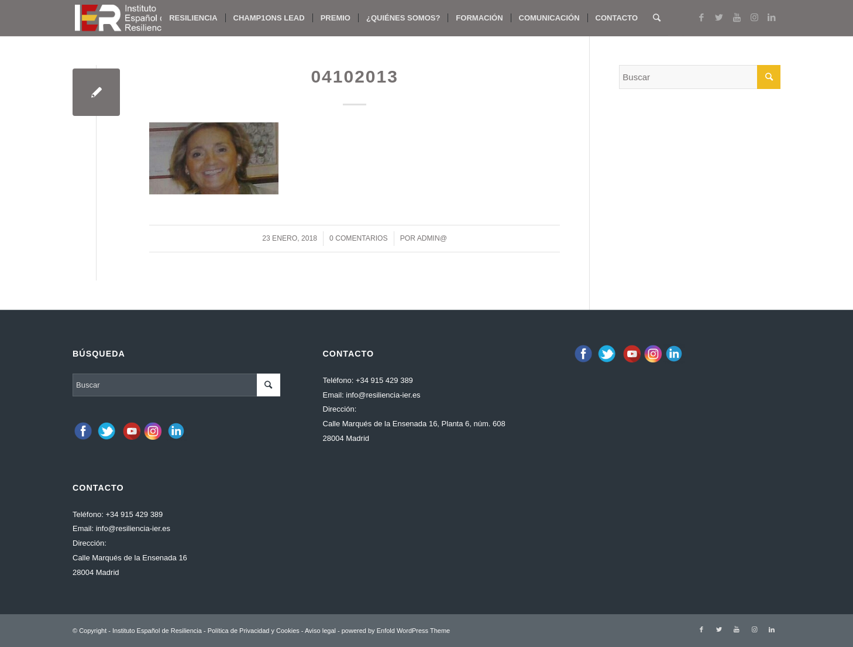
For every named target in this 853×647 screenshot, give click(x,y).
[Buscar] (656, 18)
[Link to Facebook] (701, 17)
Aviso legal (320, 630)
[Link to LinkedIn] (771, 17)
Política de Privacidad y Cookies (254, 630)
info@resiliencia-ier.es (133, 528)
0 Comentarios (358, 238)
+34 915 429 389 (134, 514)
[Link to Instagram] (754, 17)
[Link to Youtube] (736, 17)
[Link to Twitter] (719, 17)
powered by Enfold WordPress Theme (396, 630)
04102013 (354, 76)
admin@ (432, 238)
